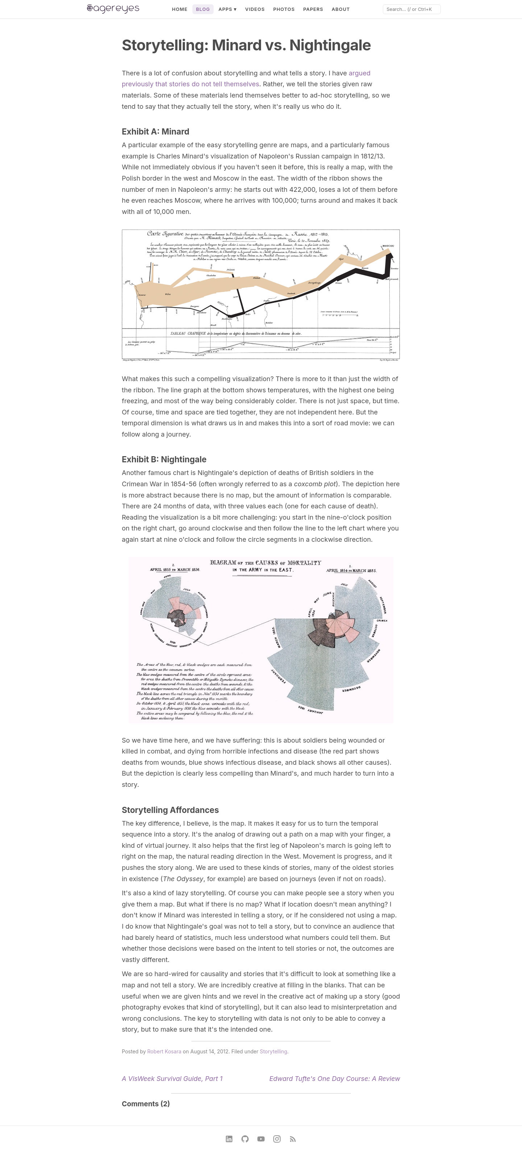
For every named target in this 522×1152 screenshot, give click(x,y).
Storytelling (273, 1051)
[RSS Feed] (293, 1139)
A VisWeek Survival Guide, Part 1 (172, 1078)
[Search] (412, 9)
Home (179, 9)
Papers (313, 9)
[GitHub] (245, 1139)
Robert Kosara (164, 1051)
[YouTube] (261, 1139)
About (341, 9)
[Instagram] (277, 1139)
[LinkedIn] (229, 1139)
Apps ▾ (228, 9)
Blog (203, 9)
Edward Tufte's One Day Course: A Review (334, 1078)
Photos (284, 9)
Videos (255, 9)
